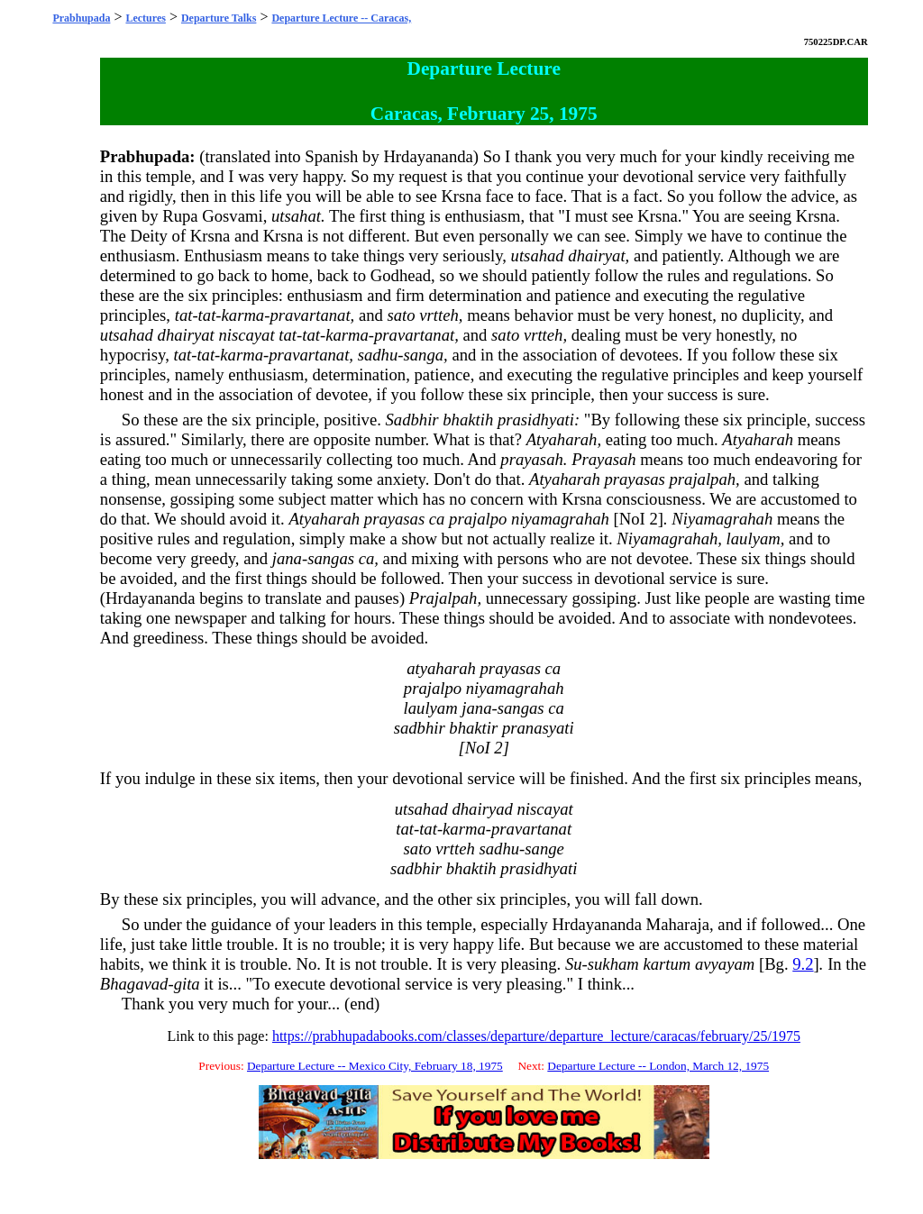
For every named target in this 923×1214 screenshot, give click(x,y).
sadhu (378, 354)
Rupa (179, 215)
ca (437, 518)
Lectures (145, 18)
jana (287, 558)
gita (187, 983)
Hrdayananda (427, 156)
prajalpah (702, 479)
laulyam (754, 538)
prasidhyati (536, 419)
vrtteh (439, 315)
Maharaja (677, 924)
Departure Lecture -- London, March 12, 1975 (658, 1066)
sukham (613, 963)
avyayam (724, 963)
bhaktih (468, 419)
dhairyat (596, 255)
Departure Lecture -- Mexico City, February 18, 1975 (375, 1066)
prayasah (531, 459)
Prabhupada (81, 18)
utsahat (296, 215)
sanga (423, 354)
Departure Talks (218, 18)
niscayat (246, 334)
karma (243, 315)
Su (573, 963)
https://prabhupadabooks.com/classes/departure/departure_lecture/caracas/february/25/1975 (536, 1036)
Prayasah (603, 459)
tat (184, 315)
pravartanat (310, 315)
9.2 (802, 963)
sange (544, 848)
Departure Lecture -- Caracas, (341, 18)
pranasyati (538, 727)
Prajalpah (443, 598)
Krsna (461, 196)
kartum (666, 963)
